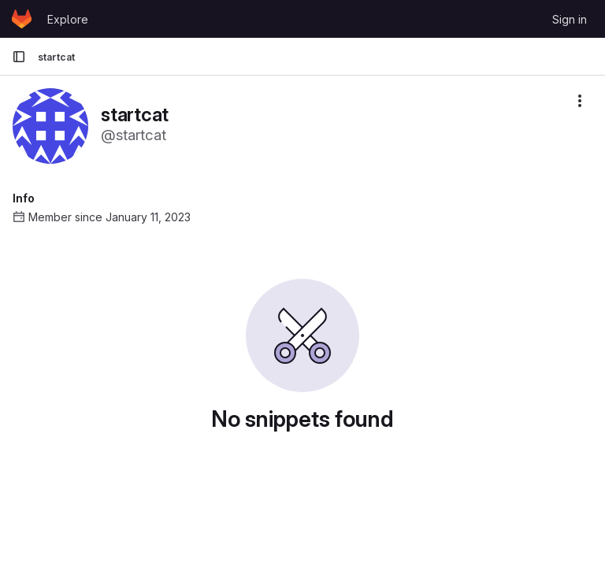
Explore (67, 19)
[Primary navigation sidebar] (19, 56)
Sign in (569, 19)
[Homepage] (22, 19)
